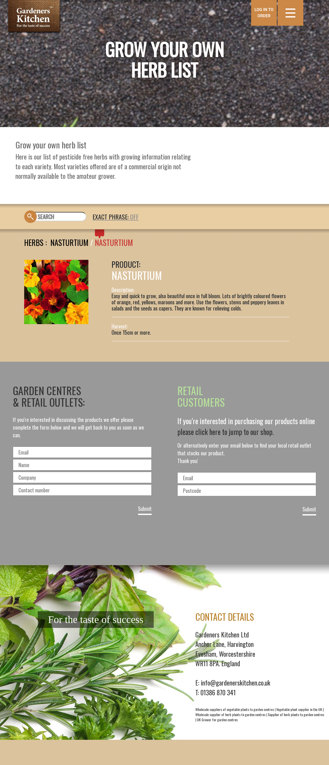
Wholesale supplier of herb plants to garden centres (230, 714)
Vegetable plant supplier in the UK (299, 709)
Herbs (33, 242)
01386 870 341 (218, 692)
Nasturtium (69, 242)
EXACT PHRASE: (111, 216)
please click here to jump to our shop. (225, 431)
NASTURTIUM (114, 242)
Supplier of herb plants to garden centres (296, 714)
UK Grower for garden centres (217, 719)
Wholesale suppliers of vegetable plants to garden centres (234, 709)
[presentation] (164, 538)
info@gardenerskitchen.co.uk (235, 682)
